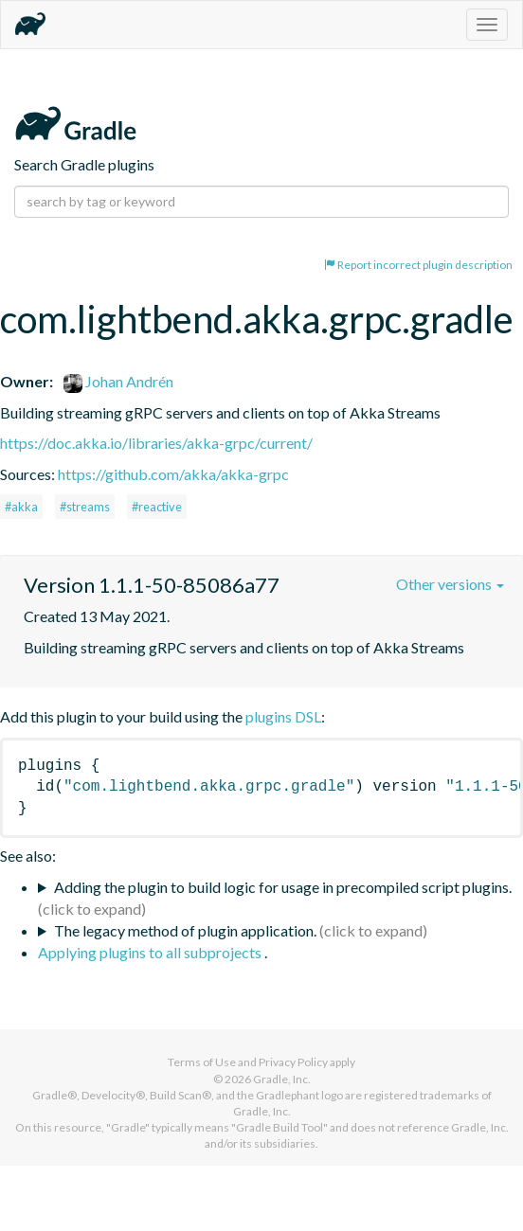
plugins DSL (283, 716)
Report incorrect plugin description (418, 265)
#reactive (157, 506)
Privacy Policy (293, 1062)
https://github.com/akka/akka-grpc (173, 474)
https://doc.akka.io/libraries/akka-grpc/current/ (156, 443)
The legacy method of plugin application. (185, 930)
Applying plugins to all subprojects (151, 952)
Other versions (450, 584)
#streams (85, 506)
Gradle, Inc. (282, 1079)
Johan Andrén (118, 381)
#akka (21, 506)
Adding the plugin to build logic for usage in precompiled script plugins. (283, 887)
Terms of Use (202, 1062)
